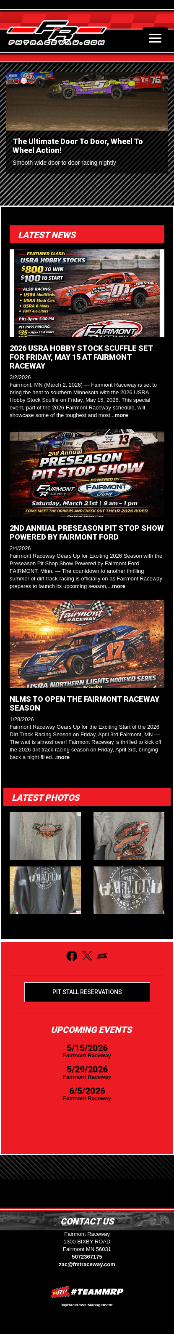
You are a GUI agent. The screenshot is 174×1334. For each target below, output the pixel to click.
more (121, 415)
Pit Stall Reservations (87, 992)
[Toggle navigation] (155, 37)
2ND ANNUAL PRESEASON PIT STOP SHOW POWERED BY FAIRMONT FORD (87, 532)
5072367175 (87, 1257)
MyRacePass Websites (87, 1291)
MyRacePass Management (87, 1304)
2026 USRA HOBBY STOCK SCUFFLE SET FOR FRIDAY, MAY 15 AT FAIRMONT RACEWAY (81, 357)
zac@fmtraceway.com (87, 1264)
